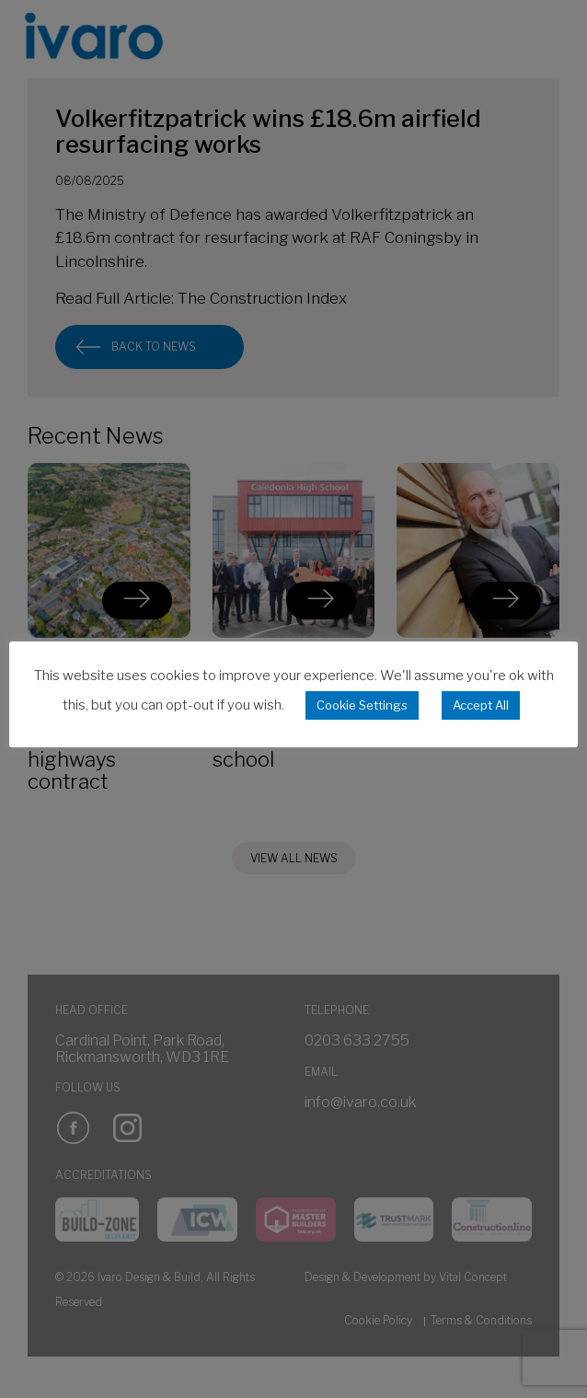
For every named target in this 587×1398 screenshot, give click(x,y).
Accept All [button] (481, 705)
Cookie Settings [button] (362, 705)
